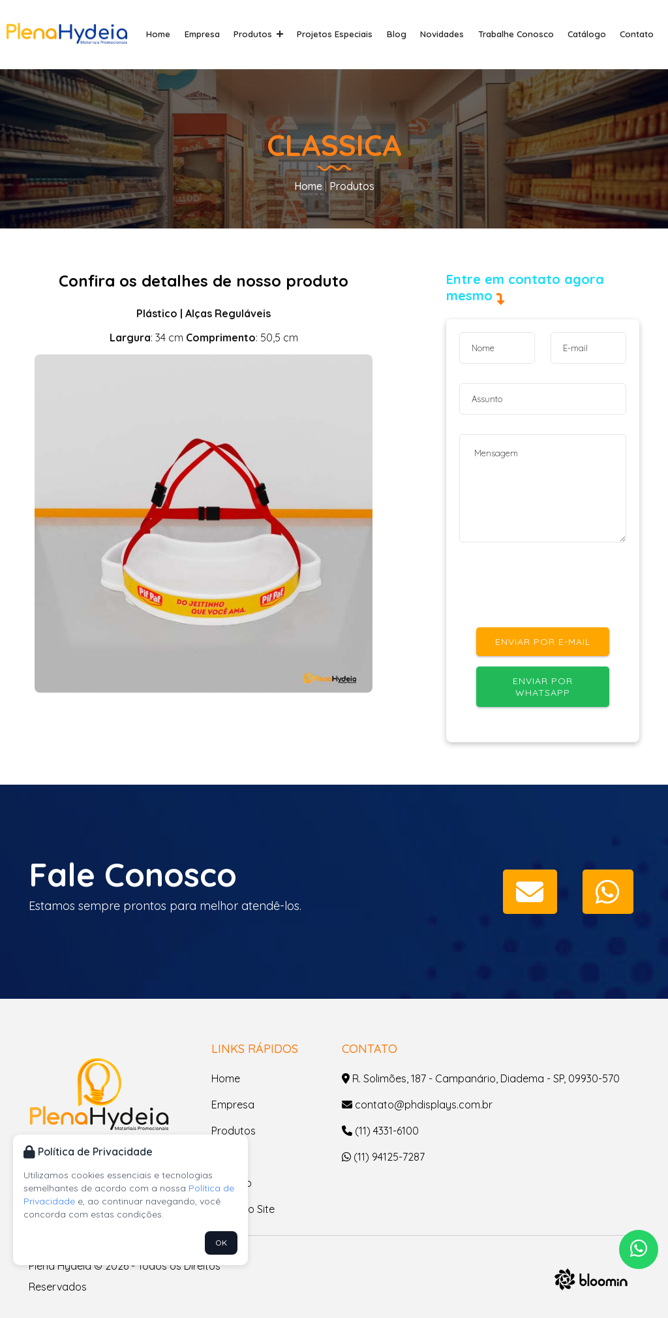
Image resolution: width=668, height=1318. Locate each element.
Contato (638, 34)
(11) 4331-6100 (380, 1130)
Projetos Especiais (349, 34)
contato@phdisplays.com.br (417, 1104)
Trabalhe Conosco (522, 34)
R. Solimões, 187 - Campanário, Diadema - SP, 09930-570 (481, 1078)
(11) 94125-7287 (383, 1156)
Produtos (274, 34)
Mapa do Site (243, 1209)
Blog (408, 34)
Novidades (451, 34)
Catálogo (590, 34)
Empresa (221, 34)
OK (221, 1242)
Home (180, 34)
